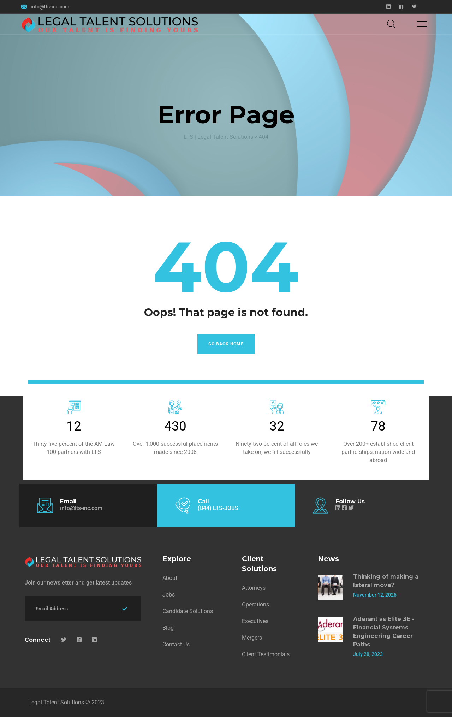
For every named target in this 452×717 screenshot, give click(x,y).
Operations (255, 604)
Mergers (252, 637)
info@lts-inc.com (50, 7)
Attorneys (254, 588)
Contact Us (176, 644)
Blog (168, 627)
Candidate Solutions (187, 611)
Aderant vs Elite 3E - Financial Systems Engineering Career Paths (383, 632)
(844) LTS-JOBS (218, 508)
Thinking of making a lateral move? (385, 580)
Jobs (168, 594)
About (169, 578)
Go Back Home (226, 344)
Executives (255, 621)
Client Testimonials (266, 654)
